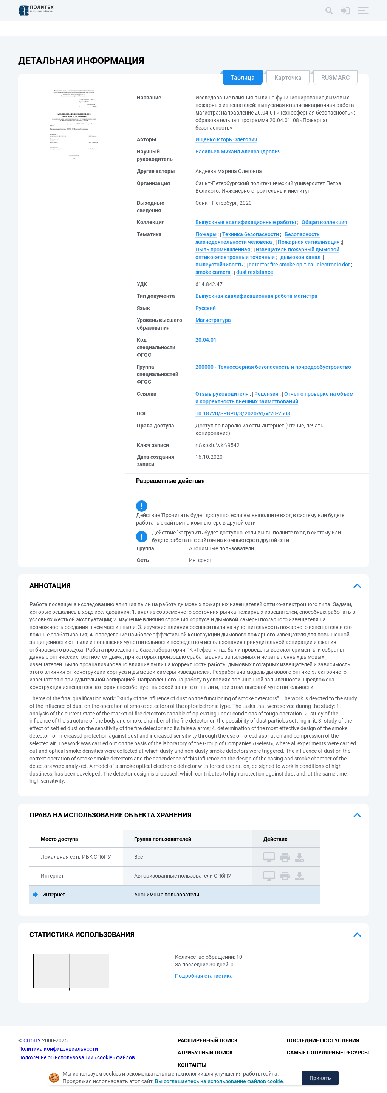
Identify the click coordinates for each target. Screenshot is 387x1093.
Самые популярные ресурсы (328, 1053)
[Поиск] (329, 10)
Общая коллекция (324, 222)
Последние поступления (323, 1040)
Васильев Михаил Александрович (238, 152)
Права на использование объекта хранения (110, 815)
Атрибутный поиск (205, 1053)
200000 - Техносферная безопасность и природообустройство (273, 367)
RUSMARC (335, 77)
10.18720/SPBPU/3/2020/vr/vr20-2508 (242, 413)
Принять (320, 1078)
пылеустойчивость (219, 265)
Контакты (192, 1065)
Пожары (206, 234)
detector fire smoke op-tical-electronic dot (299, 265)
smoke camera (213, 272)
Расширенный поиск (208, 1040)
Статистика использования (82, 934)
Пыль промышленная (222, 249)
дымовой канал (300, 257)
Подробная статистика (204, 976)
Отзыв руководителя (222, 394)
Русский (205, 308)
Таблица (243, 77)
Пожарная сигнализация (309, 242)
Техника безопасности (250, 234)
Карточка (288, 77)
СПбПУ (31, 1040)
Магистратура (213, 320)
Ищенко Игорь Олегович (226, 139)
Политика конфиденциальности (58, 1049)
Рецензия (266, 394)
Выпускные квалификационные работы (245, 222)
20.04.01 (206, 340)
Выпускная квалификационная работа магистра (256, 296)
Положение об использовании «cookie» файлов (76, 1057)
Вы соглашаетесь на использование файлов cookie (219, 1081)
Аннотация (50, 586)
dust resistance (254, 272)
